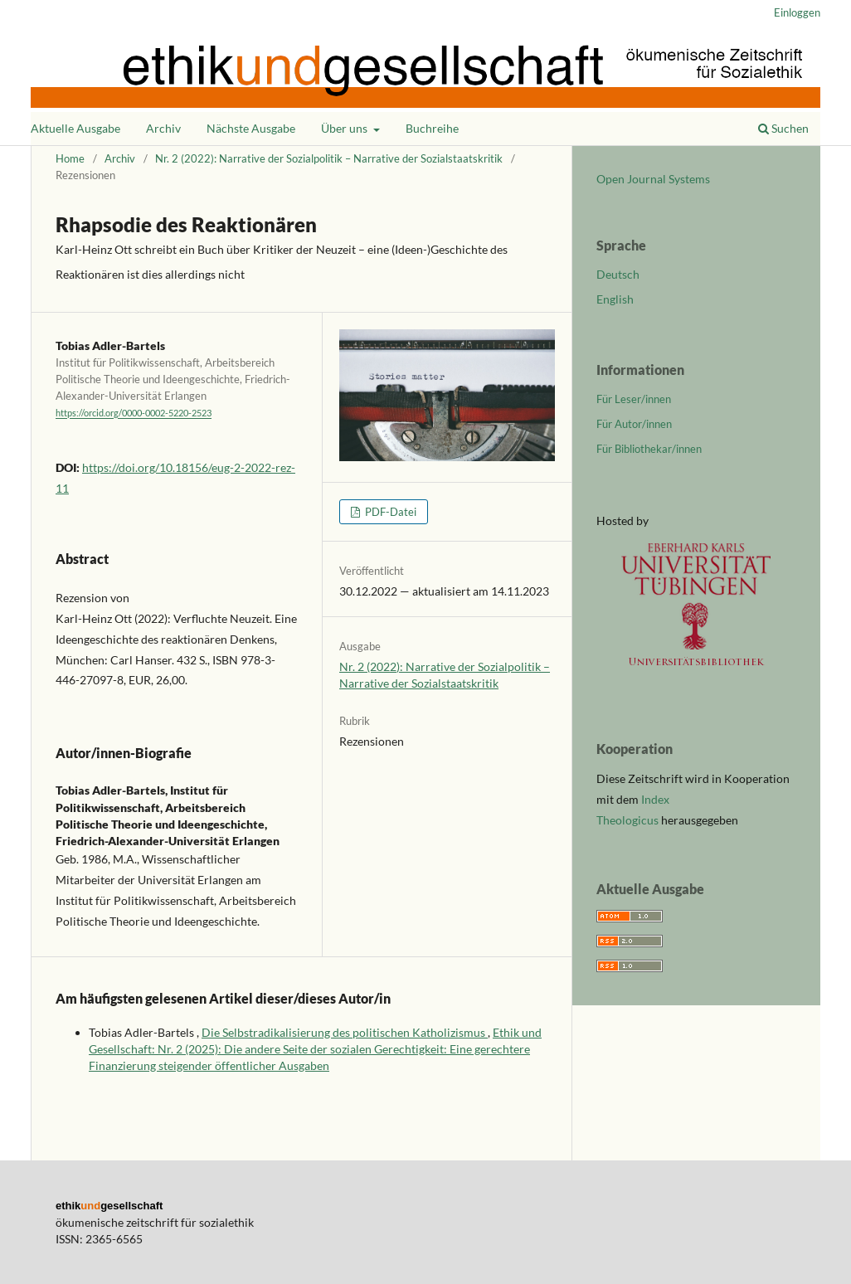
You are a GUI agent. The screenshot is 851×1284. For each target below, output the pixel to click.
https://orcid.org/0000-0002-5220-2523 (134, 414)
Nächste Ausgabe (251, 128)
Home (70, 158)
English (615, 299)
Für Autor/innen (634, 423)
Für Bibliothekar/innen (649, 448)
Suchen (783, 128)
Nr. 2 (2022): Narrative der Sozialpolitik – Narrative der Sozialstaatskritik (329, 158)
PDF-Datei (389, 511)
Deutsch (617, 274)
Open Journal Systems (653, 179)
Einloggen (797, 12)
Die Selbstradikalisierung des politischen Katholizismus (345, 1032)
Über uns (345, 128)
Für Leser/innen (633, 399)
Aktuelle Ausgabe (75, 128)
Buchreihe (432, 128)
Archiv (163, 128)
